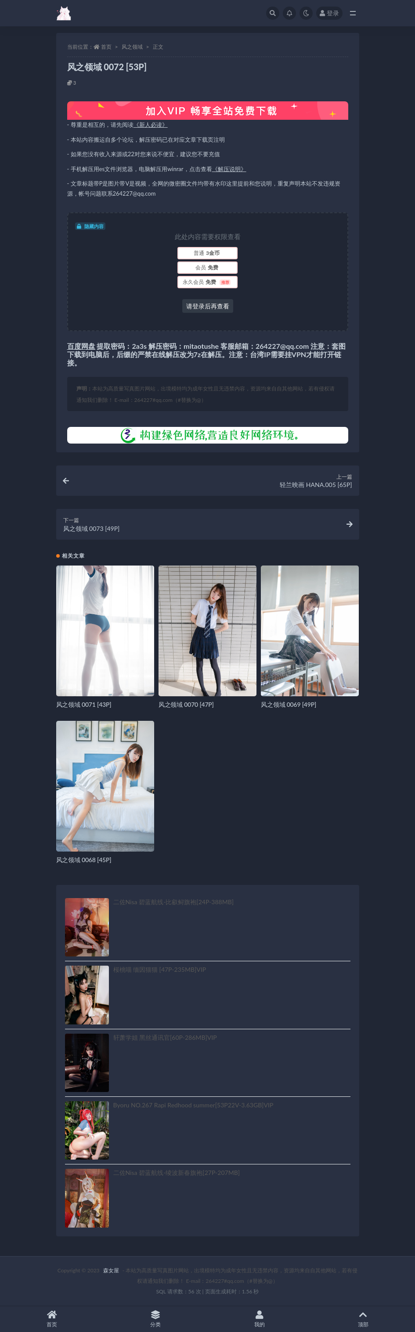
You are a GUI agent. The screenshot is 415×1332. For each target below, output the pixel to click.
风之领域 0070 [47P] (186, 704)
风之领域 (132, 46)
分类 (155, 1319)
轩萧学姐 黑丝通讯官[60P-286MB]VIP (165, 1037)
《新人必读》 (151, 124)
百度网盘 (81, 346)
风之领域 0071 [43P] (84, 704)
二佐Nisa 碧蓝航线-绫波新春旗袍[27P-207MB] (176, 1172)
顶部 (363, 1319)
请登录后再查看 (207, 306)
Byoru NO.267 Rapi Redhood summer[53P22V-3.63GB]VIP (193, 1105)
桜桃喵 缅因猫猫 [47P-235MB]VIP (159, 969)
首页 (106, 46)
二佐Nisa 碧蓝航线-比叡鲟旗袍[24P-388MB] (173, 902)
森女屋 (111, 1270)
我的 (259, 1319)
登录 (329, 13)
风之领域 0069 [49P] (288, 704)
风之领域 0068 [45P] (84, 859)
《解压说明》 (229, 168)
